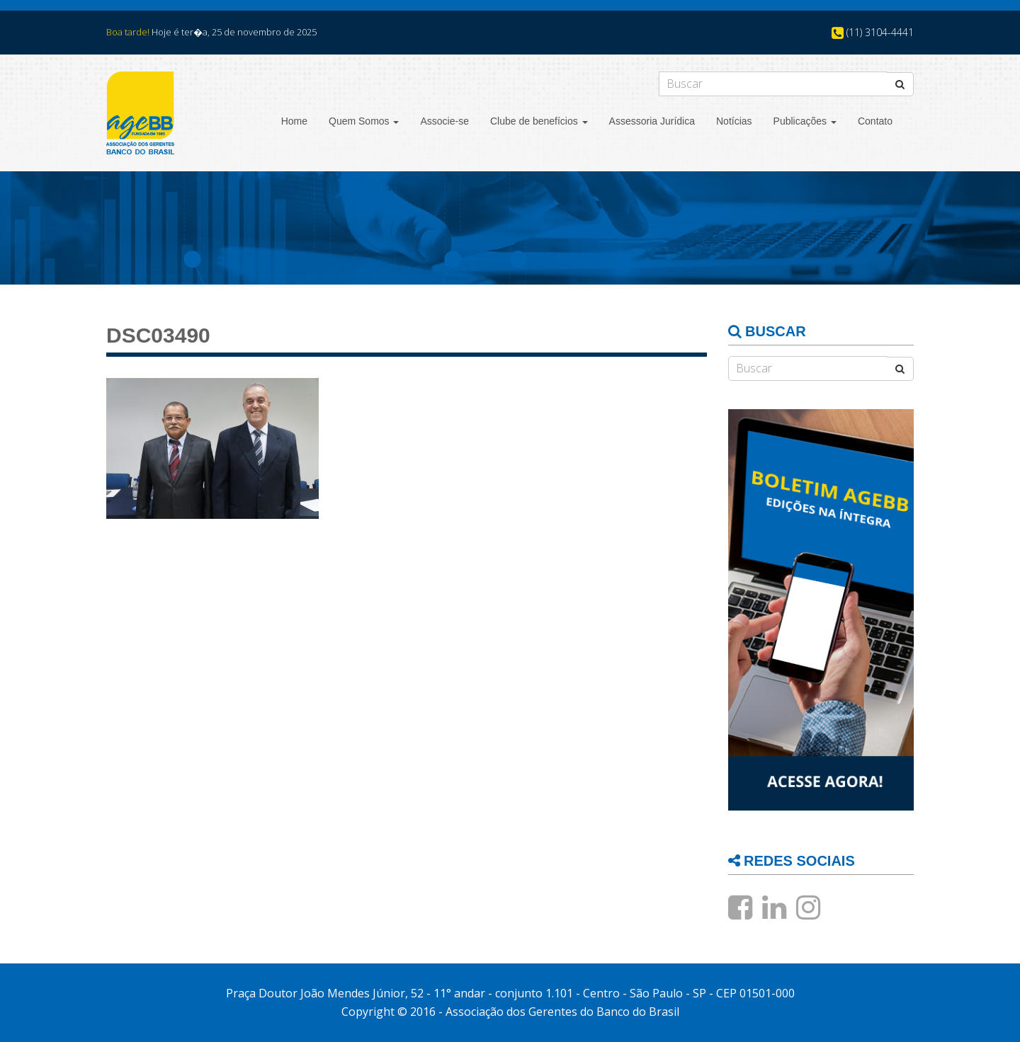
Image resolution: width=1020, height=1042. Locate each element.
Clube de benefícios (539, 121)
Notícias (734, 121)
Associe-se (444, 121)
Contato (875, 121)
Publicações (805, 121)
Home (294, 121)
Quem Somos (364, 121)
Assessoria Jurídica (652, 121)
